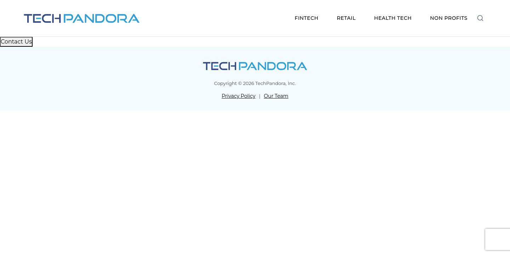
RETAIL (346, 18)
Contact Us (16, 41)
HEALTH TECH (393, 18)
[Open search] (480, 18)
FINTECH (306, 18)
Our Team (276, 96)
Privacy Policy (238, 96)
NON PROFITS (449, 18)
